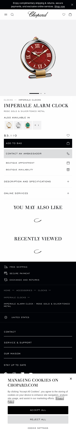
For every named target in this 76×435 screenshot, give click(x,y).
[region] (38, 404)
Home (7, 290)
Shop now (59, 6)
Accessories (24, 290)
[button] (72, 5)
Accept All (38, 410)
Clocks (8, 100)
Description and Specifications (37, 181)
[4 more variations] (23, 125)
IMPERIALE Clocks (15, 297)
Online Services (37, 193)
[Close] (70, 378)
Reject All (38, 419)
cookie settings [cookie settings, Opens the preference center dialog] (38, 428)
